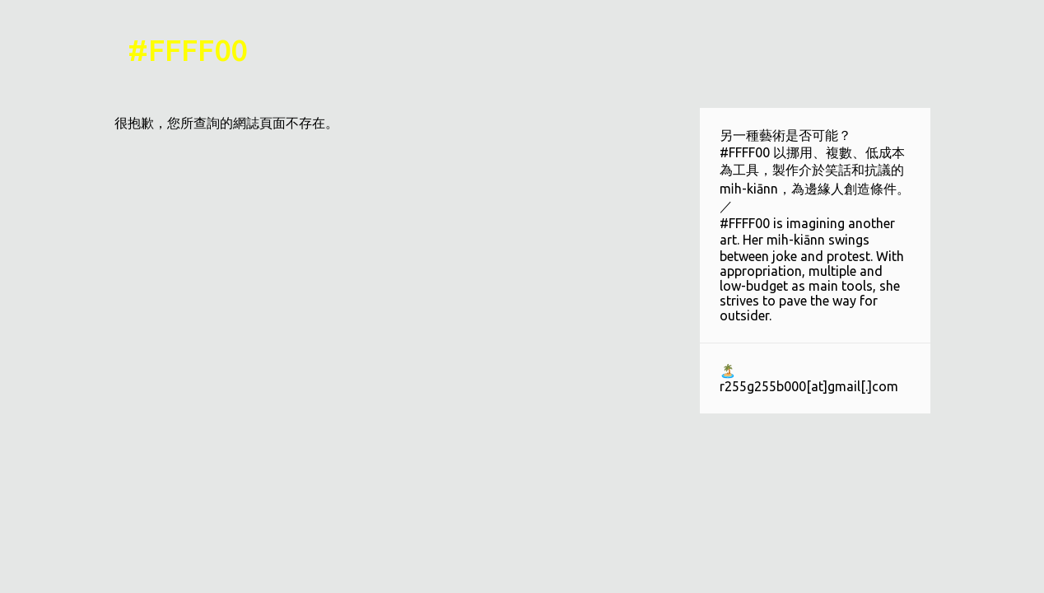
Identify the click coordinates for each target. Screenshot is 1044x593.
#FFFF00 (187, 50)
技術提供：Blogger (522, 570)
